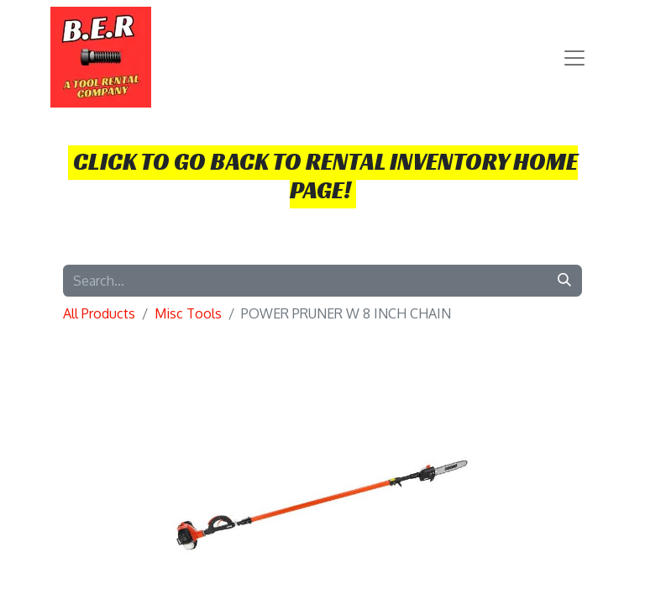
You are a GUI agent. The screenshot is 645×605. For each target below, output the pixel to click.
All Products (99, 313)
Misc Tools (188, 313)
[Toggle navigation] (574, 57)
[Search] (564, 281)
